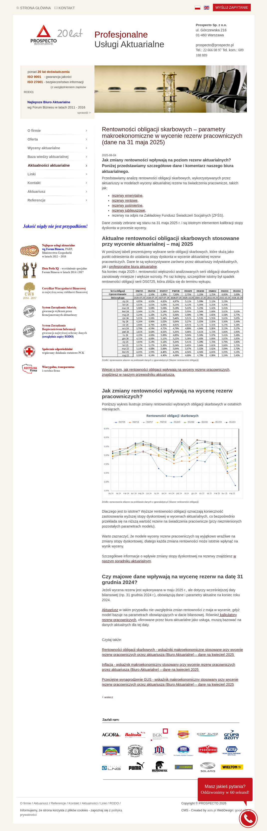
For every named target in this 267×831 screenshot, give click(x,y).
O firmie (57, 131)
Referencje (57, 200)
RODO (114, 803)
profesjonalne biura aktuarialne (133, 267)
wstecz (108, 697)
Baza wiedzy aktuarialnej (57, 157)
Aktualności (90, 803)
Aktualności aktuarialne (57, 165)
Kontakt (57, 183)
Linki (57, 174)
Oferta (57, 139)
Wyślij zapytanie (231, 7)
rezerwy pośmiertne (127, 205)
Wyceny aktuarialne (57, 148)
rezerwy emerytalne (127, 195)
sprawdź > (84, 112)
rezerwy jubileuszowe (128, 210)
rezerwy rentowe (125, 200)
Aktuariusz (57, 192)
